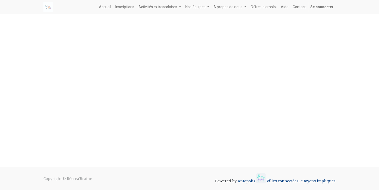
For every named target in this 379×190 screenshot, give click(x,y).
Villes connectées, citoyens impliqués (301, 180)
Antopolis (247, 180)
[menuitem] (105, 7)
